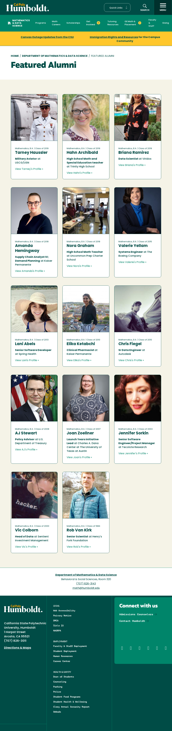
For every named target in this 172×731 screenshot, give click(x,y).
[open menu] (163, 7)
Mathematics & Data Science (19, 23)
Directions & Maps (17, 647)
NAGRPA (57, 630)
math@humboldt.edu (86, 588)
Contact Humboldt (132, 620)
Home (15, 56)
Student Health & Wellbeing (70, 701)
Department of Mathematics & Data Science (55, 56)
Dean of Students (63, 676)
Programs (40, 23)
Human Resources (63, 656)
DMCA (55, 620)
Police (57, 691)
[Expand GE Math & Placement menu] (139, 23)
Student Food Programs (66, 696)
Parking (57, 686)
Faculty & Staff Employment (70, 646)
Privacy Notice (62, 615)
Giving (165, 23)
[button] (117, 7)
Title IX (58, 625)
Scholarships (73, 23)
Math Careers (56, 23)
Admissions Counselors (136, 614)
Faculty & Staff (152, 23)
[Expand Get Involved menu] (98, 23)
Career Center (61, 661)
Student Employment (65, 651)
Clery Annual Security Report (71, 706)
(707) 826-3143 (86, 584)
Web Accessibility (64, 610)
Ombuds (57, 711)
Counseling (59, 681)
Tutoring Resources (112, 23)
